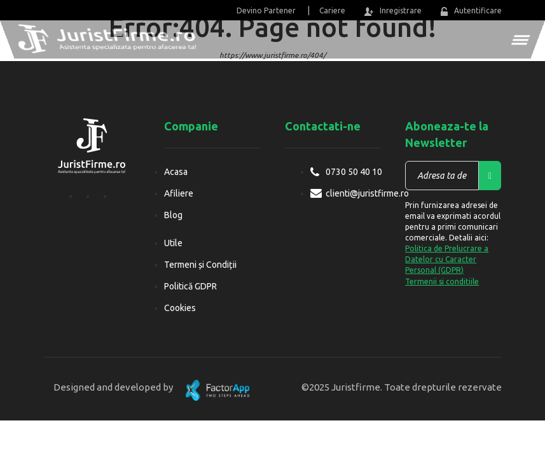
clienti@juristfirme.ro (367, 193)
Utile (173, 243)
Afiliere (178, 193)
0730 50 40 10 (354, 172)
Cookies (180, 308)
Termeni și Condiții (200, 265)
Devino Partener (266, 10)
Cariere (332, 10)
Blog (173, 215)
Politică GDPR (190, 286)
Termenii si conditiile (442, 281)
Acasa (176, 172)
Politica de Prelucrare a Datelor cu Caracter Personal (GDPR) (446, 259)
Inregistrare (393, 11)
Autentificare (471, 11)
